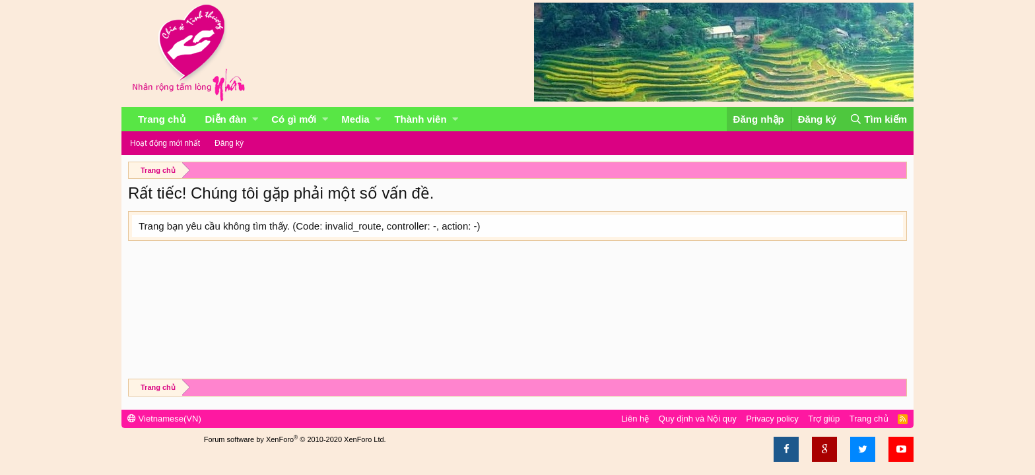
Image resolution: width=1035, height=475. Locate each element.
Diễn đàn (226, 119)
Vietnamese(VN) (164, 419)
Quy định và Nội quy (698, 419)
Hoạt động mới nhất (165, 143)
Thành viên (420, 119)
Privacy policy (772, 419)
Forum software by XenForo (295, 439)
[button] (255, 119)
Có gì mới (293, 119)
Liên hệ (635, 419)
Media (355, 119)
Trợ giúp (824, 419)
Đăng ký (229, 143)
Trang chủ (161, 119)
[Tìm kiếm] (878, 119)
